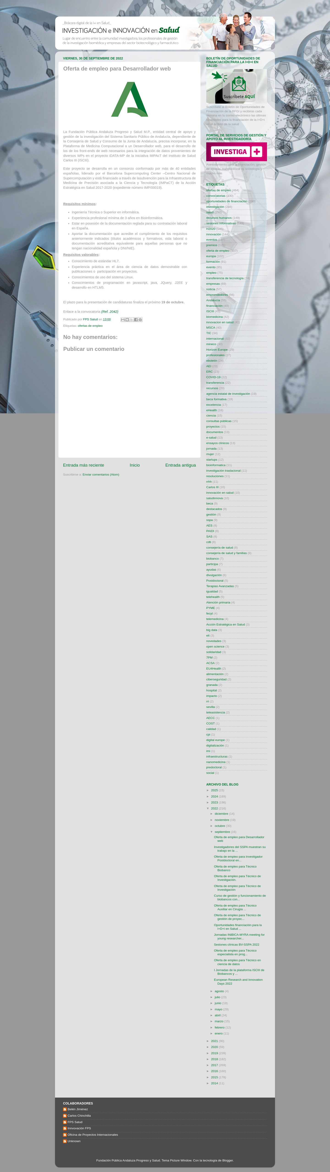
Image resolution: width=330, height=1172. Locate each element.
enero (219, 1033)
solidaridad (213, 652)
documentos (214, 432)
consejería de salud (219, 547)
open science (215, 646)
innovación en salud (220, 492)
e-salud (211, 437)
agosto (220, 991)
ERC (209, 371)
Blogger (227, 1160)
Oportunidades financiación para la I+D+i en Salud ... (238, 926)
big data (211, 630)
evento (211, 267)
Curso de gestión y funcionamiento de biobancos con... (240, 897)
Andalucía (213, 300)
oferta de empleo (217, 250)
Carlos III (212, 487)
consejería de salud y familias (226, 553)
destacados (214, 509)
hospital (211, 690)
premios (211, 245)
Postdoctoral (214, 580)
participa (212, 564)
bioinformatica (216, 465)
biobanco (212, 558)
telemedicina (215, 619)
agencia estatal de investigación (228, 393)
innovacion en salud (220, 322)
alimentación (215, 674)
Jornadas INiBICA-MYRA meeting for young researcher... (239, 936)
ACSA (210, 663)
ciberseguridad (216, 679)
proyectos (213, 426)
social (210, 773)
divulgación (214, 575)
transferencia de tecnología (225, 278)
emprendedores (217, 294)
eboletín (211, 360)
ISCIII (210, 311)
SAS (209, 536)
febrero (220, 1027)
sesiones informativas (221, 223)
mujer (210, 454)
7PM (209, 657)
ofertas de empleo (90, 325)
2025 (215, 790)
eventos (211, 239)
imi (208, 751)
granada (212, 685)
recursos (212, 388)
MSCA (210, 327)
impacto (211, 696)
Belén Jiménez (78, 1109)
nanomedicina (216, 762)
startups (211, 459)
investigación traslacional (223, 470)
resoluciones (215, 476)
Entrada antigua (180, 465)
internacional (215, 338)
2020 (215, 1047)
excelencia (213, 404)
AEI (208, 366)
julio (218, 997)
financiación (214, 305)
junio (218, 1003)
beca (209, 503)
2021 (215, 1041)
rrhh (209, 481)
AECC (210, 718)
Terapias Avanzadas (220, 586)
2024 (215, 796)
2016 (215, 1071)
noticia (210, 289)
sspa (209, 520)
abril (218, 1015)
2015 (215, 1077)
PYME (210, 608)
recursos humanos (219, 218)
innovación (213, 234)
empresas (213, 283)
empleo (211, 272)
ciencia (211, 415)
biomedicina (214, 316)
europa (211, 256)
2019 (215, 1053)
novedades (213, 641)
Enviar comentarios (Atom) (101, 474)
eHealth (211, 410)
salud (210, 212)
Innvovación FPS (79, 1128)
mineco (211, 344)
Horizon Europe (217, 349)
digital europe (215, 740)
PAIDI (210, 531)
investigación (215, 206)
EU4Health (213, 668)
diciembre (222, 813)
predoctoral (214, 767)
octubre (220, 826)
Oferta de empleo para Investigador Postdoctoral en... (238, 858)
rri (207, 701)
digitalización (215, 745)
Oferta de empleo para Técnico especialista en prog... (235, 952)
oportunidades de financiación (226, 201)
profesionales (215, 355)
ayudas (211, 569)
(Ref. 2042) (109, 311)
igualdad (212, 591)
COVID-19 (213, 377)
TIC (208, 333)
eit (207, 635)
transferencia (215, 382)
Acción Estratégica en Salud (225, 624)
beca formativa (216, 399)
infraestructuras (217, 756)
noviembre (222, 820)
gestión (211, 514)
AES (209, 525)
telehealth (213, 597)
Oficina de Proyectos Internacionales (93, 1134)
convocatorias (215, 195)
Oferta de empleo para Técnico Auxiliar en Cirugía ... (235, 907)
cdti (208, 542)
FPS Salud (75, 1122)
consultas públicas (218, 421)
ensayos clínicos (217, 443)
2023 (215, 802)
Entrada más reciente (83, 465)
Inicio (135, 465)
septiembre (223, 832)
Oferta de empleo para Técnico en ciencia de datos (237, 962)
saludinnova (214, 498)
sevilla (210, 707)
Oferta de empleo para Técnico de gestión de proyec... (237, 917)
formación (213, 261)
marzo (219, 1021)
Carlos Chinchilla (79, 1115)
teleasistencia (215, 712)
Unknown (74, 1141)
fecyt (209, 613)
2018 (215, 1059)
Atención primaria (218, 602)
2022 (215, 808)
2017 (215, 1065)
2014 (215, 1083)
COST (210, 723)
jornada (211, 448)
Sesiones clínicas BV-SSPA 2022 (236, 944)
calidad (211, 729)
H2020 (210, 229)
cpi (208, 734)
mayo (219, 1009)
